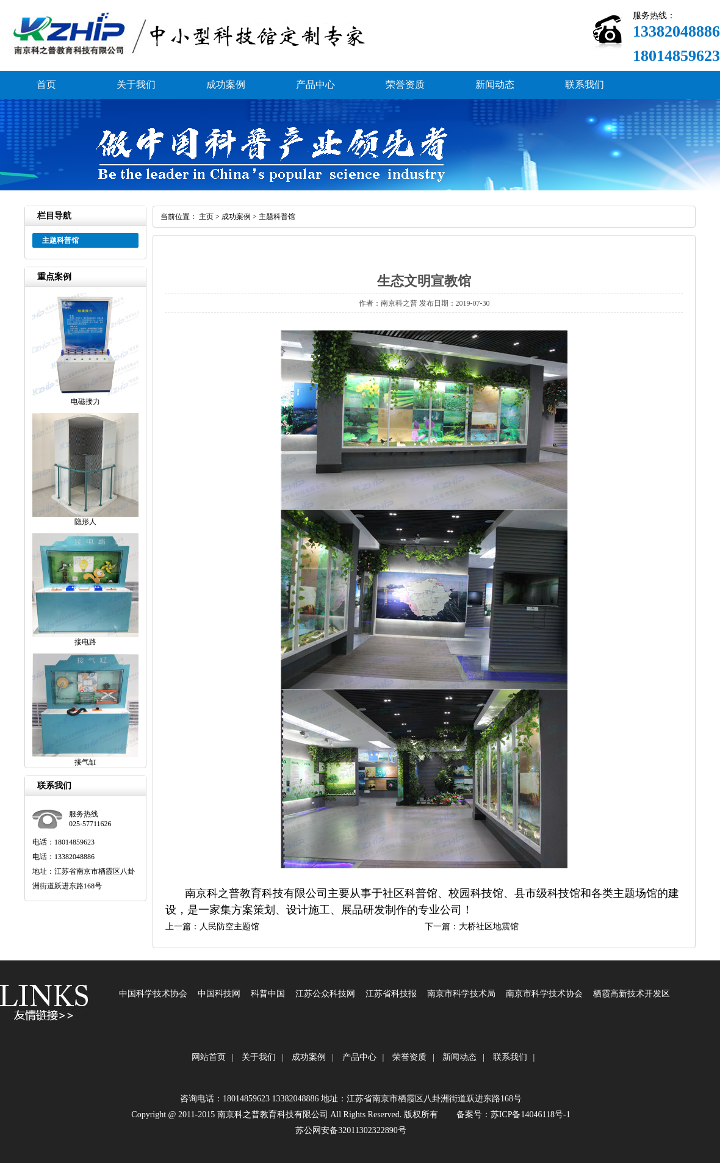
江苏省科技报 (391, 993)
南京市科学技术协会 (544, 993)
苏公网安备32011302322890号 (350, 1130)
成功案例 (225, 84)
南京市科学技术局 (461, 993)
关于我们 (136, 84)
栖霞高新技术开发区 (631, 993)
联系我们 (584, 84)
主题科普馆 (277, 216)
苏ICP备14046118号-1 (531, 1114)
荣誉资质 (405, 84)
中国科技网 (219, 993)
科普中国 (268, 993)
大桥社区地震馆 (489, 926)
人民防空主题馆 (229, 926)
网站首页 (209, 1057)
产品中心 (315, 84)
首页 (46, 84)
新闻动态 (494, 84)
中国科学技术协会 (153, 993)
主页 (206, 216)
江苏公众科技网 (325, 993)
